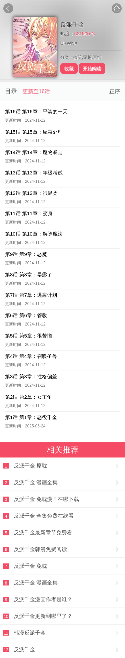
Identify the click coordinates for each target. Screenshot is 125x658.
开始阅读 (92, 68)
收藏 (69, 68)
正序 (114, 91)
